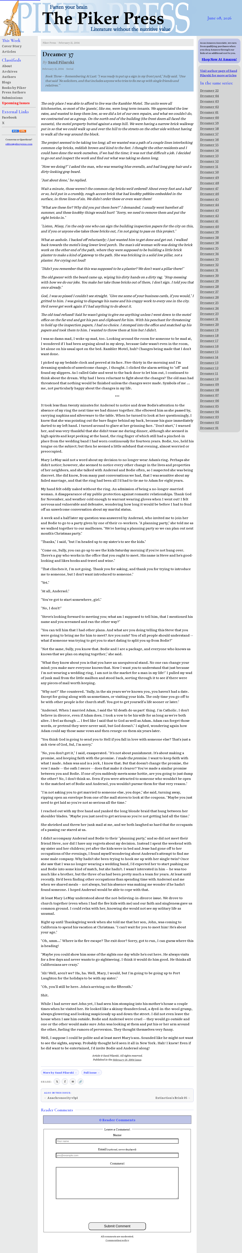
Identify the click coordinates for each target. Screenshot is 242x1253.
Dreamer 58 (209, 128)
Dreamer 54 (209, 150)
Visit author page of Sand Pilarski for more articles (218, 72)
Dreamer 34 (209, 253)
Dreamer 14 (209, 357)
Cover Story (12, 46)
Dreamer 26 (209, 297)
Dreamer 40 (209, 226)
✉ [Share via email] (73, 1081)
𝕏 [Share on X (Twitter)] (57, 1081)
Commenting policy (117, 1240)
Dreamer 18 (209, 335)
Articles (9, 51)
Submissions (12, 97)
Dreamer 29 (209, 281)
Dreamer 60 (209, 117)
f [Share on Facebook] (65, 1081)
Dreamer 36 (209, 242)
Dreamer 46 (209, 193)
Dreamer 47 (209, 188)
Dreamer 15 (209, 351)
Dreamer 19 (209, 330)
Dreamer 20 (209, 324)
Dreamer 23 (209, 313)
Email (117, 1149)
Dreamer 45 (209, 199)
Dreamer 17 (209, 340)
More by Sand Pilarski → (60, 1072)
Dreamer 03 (209, 417)
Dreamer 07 (209, 395)
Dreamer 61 (209, 112)
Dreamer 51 (209, 166)
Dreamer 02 (209, 422)
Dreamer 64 (209, 95)
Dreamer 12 (209, 368)
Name (117, 1135)
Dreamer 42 (209, 215)
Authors (9, 76)
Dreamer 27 (209, 291)
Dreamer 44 (209, 204)
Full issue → (92, 1072)
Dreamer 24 (209, 308)
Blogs (6, 82)
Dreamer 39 (209, 232)
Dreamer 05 (209, 406)
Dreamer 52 (209, 161)
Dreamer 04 (209, 411)
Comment (117, 1163)
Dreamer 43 (209, 210)
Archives (9, 71)
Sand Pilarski (61, 62)
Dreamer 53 (209, 155)
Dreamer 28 (209, 286)
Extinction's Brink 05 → (172, 1098)
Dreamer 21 (209, 319)
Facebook (9, 117)
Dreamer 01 (209, 427)
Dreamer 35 (209, 248)
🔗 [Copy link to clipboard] (80, 1081)
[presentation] (117, 1210)
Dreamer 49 (209, 177)
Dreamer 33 (209, 259)
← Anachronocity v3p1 (61, 1098)
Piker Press (49, 42)
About (7, 66)
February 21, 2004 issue (127, 1059)
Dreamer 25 (209, 302)
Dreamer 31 (209, 270)
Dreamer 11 (209, 373)
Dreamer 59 (209, 123)
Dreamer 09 (209, 384)
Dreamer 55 (209, 144)
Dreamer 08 (209, 389)
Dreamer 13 (209, 362)
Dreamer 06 (209, 400)
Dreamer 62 (209, 106)
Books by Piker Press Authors (14, 89)
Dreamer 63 (209, 101)
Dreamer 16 (209, 346)
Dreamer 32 (209, 264)
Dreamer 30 (209, 275)
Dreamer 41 (209, 221)
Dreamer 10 (209, 379)
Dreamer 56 (209, 139)
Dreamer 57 (209, 134)
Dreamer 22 (209, 90)
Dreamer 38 (209, 237)
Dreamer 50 (209, 172)
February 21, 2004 (69, 42)
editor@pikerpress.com (18, 144)
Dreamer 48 (209, 183)
